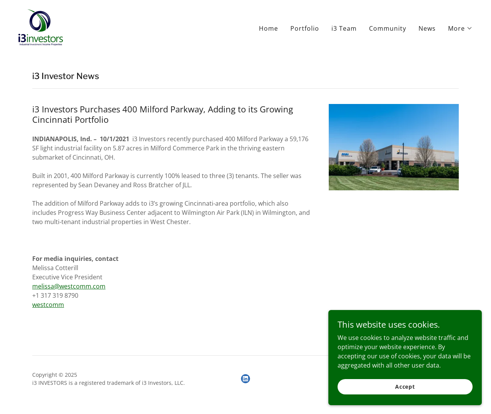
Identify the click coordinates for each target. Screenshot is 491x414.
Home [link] (268, 28)
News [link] (427, 28)
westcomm (48, 304)
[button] (460, 28)
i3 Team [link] (344, 28)
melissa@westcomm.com (68, 286)
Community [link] (387, 28)
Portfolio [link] (304, 28)
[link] (40, 27)
